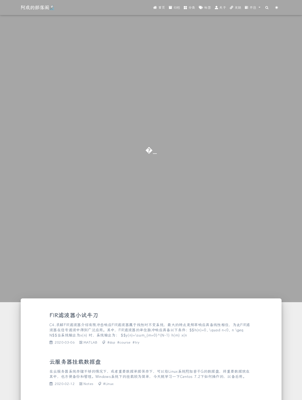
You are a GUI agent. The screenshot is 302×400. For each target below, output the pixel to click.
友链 (235, 8)
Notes (88, 384)
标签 (205, 8)
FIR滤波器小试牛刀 (73, 315)
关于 (220, 8)
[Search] (267, 7)
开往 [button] (251, 8)
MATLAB (90, 343)
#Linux (108, 384)
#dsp (111, 343)
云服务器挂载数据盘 (75, 362)
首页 (159, 8)
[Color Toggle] (277, 7)
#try (136, 343)
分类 (189, 8)
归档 (174, 8)
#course (124, 343)
